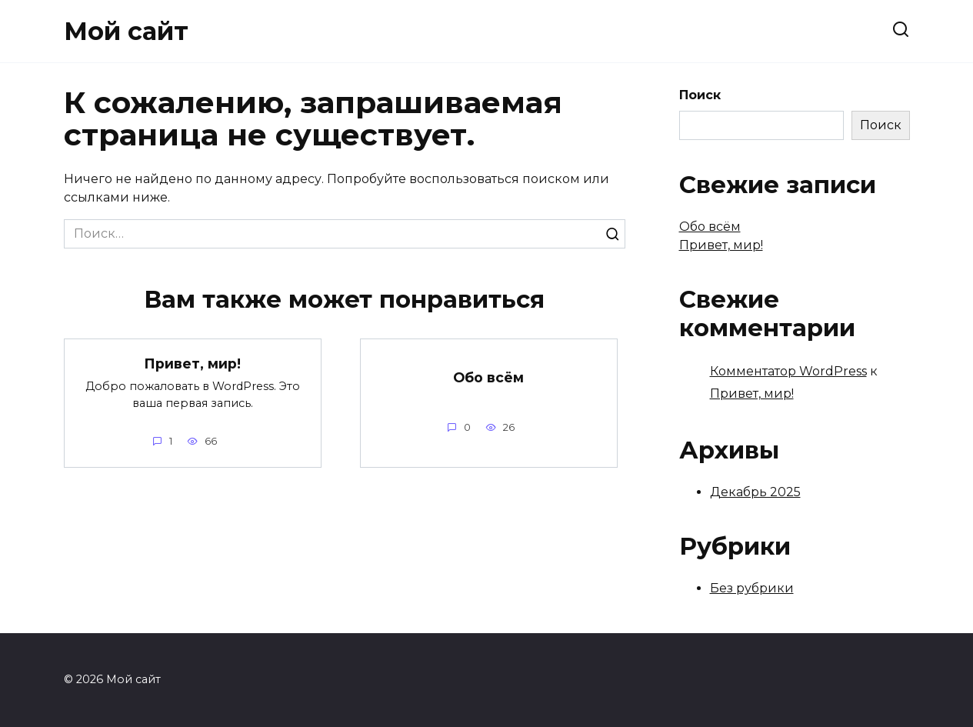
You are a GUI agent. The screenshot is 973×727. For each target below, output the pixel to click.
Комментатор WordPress (788, 371)
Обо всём (488, 377)
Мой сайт (126, 31)
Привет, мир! (192, 363)
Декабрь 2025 (755, 492)
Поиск (700, 95)
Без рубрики (752, 588)
